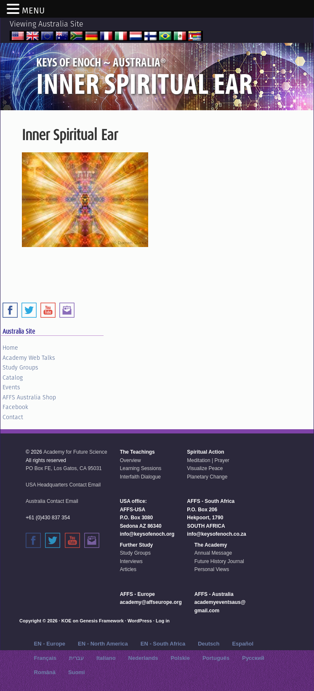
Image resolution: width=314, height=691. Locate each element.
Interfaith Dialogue (140, 477)
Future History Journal (219, 561)
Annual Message (213, 553)
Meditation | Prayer (208, 460)
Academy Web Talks (29, 357)
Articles (128, 569)
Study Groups (20, 367)
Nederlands (143, 658)
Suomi (76, 672)
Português (215, 658)
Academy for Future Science (75, 452)
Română (45, 672)
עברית (76, 658)
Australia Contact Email (52, 501)
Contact (13, 417)
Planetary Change (207, 477)
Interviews (131, 561)
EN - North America (103, 644)
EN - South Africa (163, 644)
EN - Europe (49, 644)
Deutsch (208, 644)
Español (242, 644)
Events (11, 387)
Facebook (15, 407)
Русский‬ (253, 658)
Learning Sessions (141, 468)
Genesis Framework (102, 620)
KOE (66, 620)
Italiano (106, 658)
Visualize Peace (205, 468)
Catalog (13, 377)
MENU (33, 10)
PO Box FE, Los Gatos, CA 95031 (64, 468)
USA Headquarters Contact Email (63, 485)
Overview (130, 460)
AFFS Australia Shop (29, 397)
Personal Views (211, 569)
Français (45, 658)
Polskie (180, 658)
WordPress (140, 620)
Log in (163, 620)
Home (10, 347)
